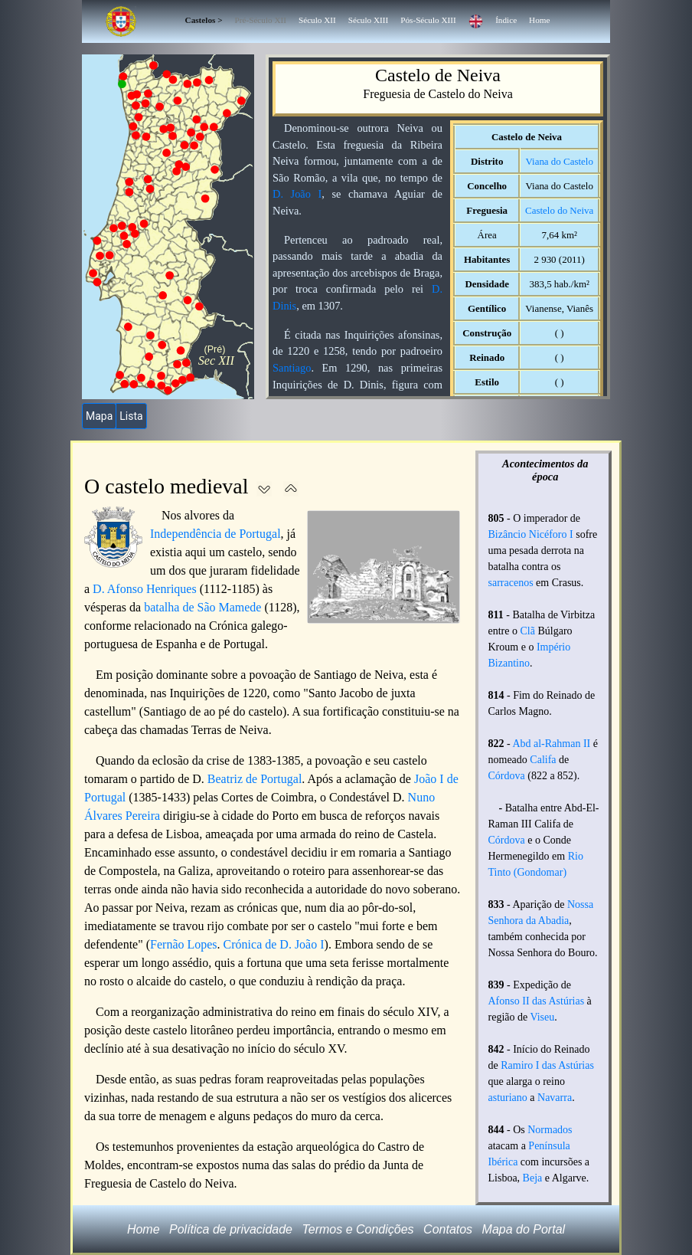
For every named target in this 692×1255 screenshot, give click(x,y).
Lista (130, 416)
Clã (527, 631)
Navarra (554, 1097)
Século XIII (368, 20)
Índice (506, 20)
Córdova (506, 776)
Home (539, 20)
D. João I (297, 194)
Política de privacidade (230, 1229)
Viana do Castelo (558, 161)
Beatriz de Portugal (254, 778)
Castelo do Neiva (559, 210)
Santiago (292, 368)
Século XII (317, 20)
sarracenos (511, 582)
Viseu (542, 1017)
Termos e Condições (357, 1229)
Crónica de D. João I (274, 944)
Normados (549, 1129)
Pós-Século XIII (427, 20)
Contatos (447, 1229)
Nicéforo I (551, 534)
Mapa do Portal (524, 1229)
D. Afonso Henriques (145, 588)
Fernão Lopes (183, 944)
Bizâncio (507, 534)
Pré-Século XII (260, 20)
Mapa (99, 416)
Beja (533, 1178)
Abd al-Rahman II (551, 743)
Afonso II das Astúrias (536, 1001)
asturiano (507, 1097)
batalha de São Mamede (202, 607)
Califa (543, 759)
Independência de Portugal (215, 533)
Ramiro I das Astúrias (547, 1065)
